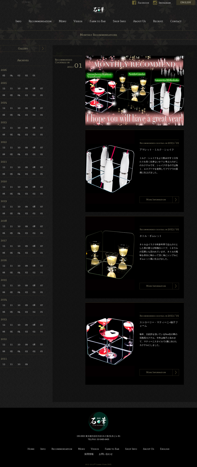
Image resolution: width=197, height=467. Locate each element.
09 (26, 88)
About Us (139, 21)
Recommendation (40, 21)
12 (3, 88)
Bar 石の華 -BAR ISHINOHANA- (98, 10)
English (164, 449)
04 (11, 75)
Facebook (143, 2)
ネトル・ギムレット (151, 235)
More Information (156, 199)
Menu (62, 21)
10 (19, 88)
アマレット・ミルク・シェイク (157, 149)
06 (3, 95)
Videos (78, 21)
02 (26, 75)
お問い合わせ (106, 454)
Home (31, 449)
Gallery (23, 48)
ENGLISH (185, 2)
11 (11, 88)
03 (19, 75)
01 (34, 75)
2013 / (74, 66)
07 (41, 88)
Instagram (165, 2)
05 (3, 75)
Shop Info (119, 21)
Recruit (158, 21)
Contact (176, 21)
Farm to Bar (98, 21)
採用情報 (89, 454)
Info (18, 21)
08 (34, 88)
